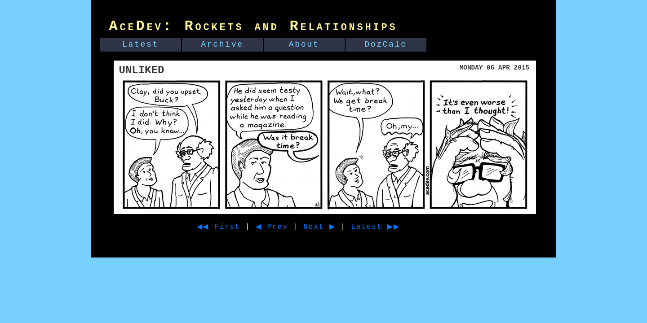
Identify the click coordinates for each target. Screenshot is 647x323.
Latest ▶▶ (391, 227)
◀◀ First (222, 227)
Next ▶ (331, 227)
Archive (222, 44)
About (304, 44)
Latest (140, 44)
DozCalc (385, 44)
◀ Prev (279, 227)
